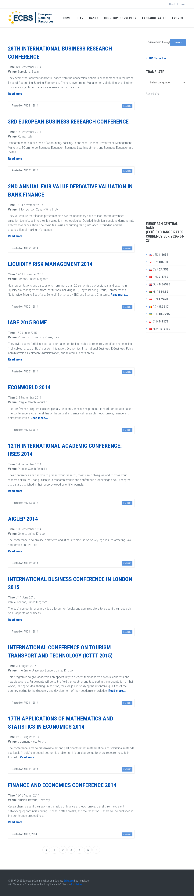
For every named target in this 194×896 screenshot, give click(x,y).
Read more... (16, 94)
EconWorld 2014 (29, 387)
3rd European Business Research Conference (68, 121)
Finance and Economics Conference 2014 (62, 785)
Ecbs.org (69, 880)
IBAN (80, 18)
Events (177, 18)
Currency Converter (120, 18)
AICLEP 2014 (23, 518)
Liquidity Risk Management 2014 (50, 264)
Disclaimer (77, 884)
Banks (93, 18)
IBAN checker (157, 58)
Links (182, 4)
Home (67, 18)
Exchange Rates (154, 18)
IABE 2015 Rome (27, 322)
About (171, 4)
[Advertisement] (166, 152)
